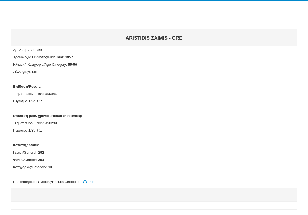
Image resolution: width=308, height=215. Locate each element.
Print (89, 182)
